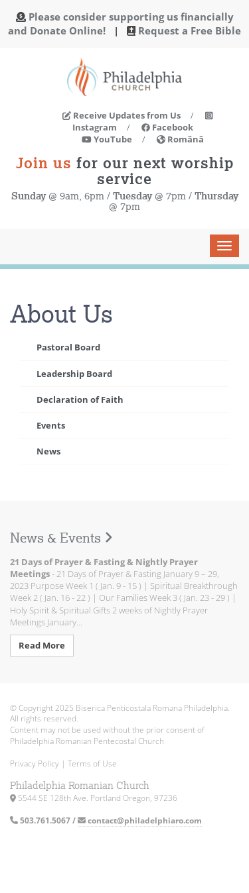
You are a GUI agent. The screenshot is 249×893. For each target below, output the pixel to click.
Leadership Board (74, 374)
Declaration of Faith (80, 399)
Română (180, 139)
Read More (42, 645)
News (48, 451)
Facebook (167, 127)
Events (51, 425)
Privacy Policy (34, 763)
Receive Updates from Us (121, 115)
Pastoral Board (68, 347)
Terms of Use (92, 763)
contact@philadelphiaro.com (140, 820)
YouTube (107, 139)
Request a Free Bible (189, 30)
